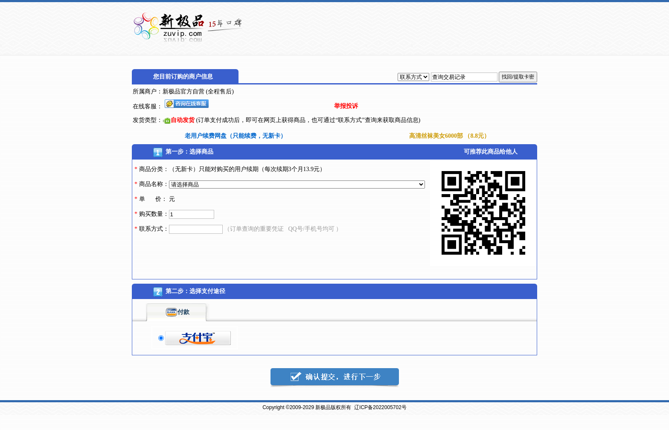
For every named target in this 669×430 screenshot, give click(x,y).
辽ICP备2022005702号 (380, 407)
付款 (177, 312)
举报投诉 (346, 106)
